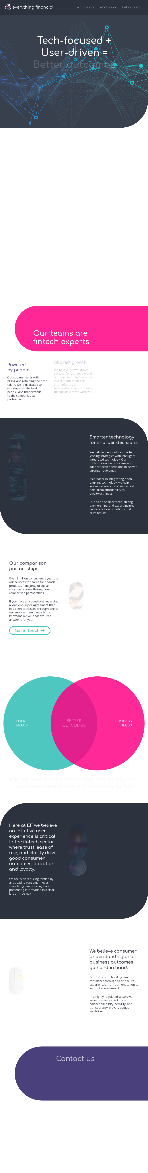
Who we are (85, 7)
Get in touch (131, 7)
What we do (108, 7)
